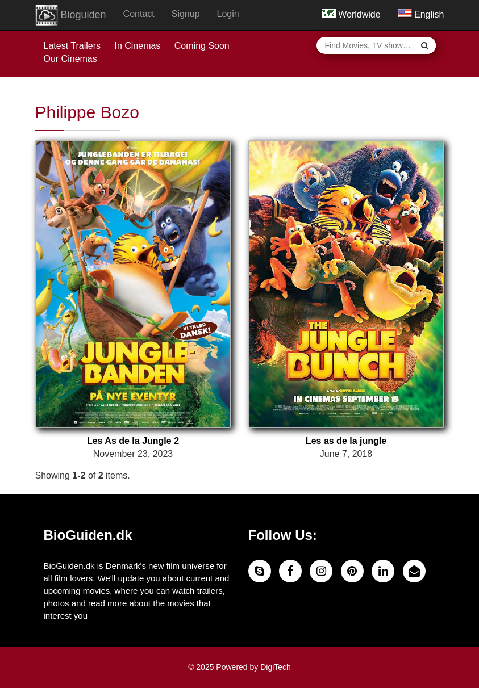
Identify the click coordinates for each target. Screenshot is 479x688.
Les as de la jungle (346, 441)
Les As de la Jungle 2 (133, 441)
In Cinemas (137, 46)
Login (228, 14)
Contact (139, 14)
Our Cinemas (70, 59)
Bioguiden (70, 15)
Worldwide (351, 14)
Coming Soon (202, 46)
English (421, 14)
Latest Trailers (72, 46)
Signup (186, 14)
